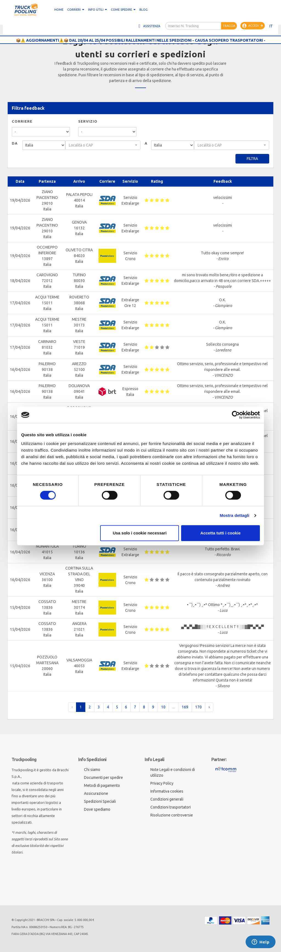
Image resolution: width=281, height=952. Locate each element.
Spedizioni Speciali (100, 801)
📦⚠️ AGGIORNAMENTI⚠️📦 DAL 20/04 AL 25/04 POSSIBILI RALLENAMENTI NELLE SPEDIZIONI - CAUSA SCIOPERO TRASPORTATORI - (140, 40)
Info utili (97, 9)
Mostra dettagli (234, 515)
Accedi (252, 26)
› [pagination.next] (209, 707)
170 (198, 707)
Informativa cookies (166, 791)
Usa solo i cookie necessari (140, 533)
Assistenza (148, 26)
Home (58, 9)
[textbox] (101, 145)
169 (185, 707)
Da (15, 143)
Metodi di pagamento (102, 785)
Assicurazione (96, 793)
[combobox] (102, 145)
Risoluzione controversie (171, 815)
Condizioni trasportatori (170, 807)
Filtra (252, 158)
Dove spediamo (97, 809)
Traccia (229, 25)
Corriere (22, 121)
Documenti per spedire (103, 777)
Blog (143, 9)
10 (163, 707)
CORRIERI (75, 9)
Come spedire (123, 9)
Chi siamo (92, 769)
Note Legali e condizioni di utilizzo (172, 772)
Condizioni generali (166, 799)
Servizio (87, 121)
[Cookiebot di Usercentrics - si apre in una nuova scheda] (236, 415)
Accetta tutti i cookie (220, 533)
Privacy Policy (161, 783)
